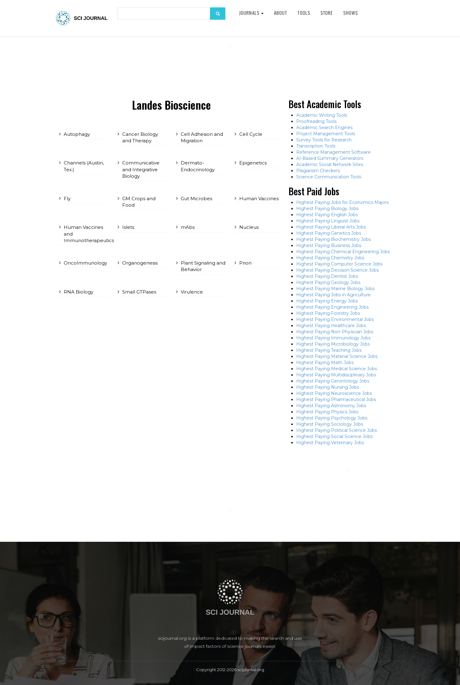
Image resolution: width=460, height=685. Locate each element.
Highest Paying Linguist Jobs (327, 221)
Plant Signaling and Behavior (203, 266)
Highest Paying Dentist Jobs (327, 276)
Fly (67, 198)
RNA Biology (78, 292)
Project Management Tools (325, 133)
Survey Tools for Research (324, 140)
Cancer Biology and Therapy (140, 137)
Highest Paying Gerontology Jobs (332, 381)
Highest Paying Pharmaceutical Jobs (336, 399)
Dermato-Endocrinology (198, 166)
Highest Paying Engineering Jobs (332, 307)
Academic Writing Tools (321, 115)
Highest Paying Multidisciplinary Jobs (336, 375)
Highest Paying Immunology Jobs (333, 338)
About (280, 12)
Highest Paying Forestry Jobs (328, 313)
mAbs (188, 227)
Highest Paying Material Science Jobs (336, 356)
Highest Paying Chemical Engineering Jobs (343, 251)
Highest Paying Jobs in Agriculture (333, 295)
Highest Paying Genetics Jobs (328, 233)
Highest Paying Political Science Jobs (336, 430)
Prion (245, 263)
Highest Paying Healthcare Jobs (331, 325)
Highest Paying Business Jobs (328, 245)
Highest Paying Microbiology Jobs (333, 344)
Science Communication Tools (328, 177)
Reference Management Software (333, 152)
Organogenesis (140, 263)
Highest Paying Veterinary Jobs (330, 442)
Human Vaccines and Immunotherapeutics (86, 233)
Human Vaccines (259, 198)
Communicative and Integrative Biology (140, 169)
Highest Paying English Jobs (327, 214)
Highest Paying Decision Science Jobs (337, 270)
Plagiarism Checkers (318, 170)
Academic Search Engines (324, 127)
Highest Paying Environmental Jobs (335, 319)
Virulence (192, 292)
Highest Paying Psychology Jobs (331, 418)
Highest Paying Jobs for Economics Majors (342, 202)
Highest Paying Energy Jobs (327, 301)
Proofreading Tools (316, 121)
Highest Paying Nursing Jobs (327, 387)
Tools (303, 12)
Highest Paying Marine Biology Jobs (335, 288)
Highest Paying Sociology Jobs (329, 424)
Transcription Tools (315, 146)
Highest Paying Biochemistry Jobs (333, 239)
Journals (251, 12)
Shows (350, 12)
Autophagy (77, 134)
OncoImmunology (85, 263)
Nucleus (249, 227)
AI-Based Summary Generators (329, 158)
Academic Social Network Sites (329, 164)
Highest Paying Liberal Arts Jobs (331, 227)
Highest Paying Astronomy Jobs (331, 405)
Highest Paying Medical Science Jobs (336, 368)
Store (327, 12)
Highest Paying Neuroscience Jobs (334, 393)
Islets (128, 227)
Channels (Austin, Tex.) (84, 166)
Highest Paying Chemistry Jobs (330, 258)
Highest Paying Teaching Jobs (328, 350)
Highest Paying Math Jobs (324, 362)
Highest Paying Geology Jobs (328, 282)
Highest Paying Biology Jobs (327, 208)
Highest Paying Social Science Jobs (334, 436)
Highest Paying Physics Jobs (327, 412)
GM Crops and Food (138, 202)
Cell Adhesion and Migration (202, 137)
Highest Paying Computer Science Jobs (339, 264)
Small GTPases (139, 292)
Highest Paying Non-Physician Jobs (334, 331)
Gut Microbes (196, 198)
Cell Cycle (250, 134)
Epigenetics (253, 163)
